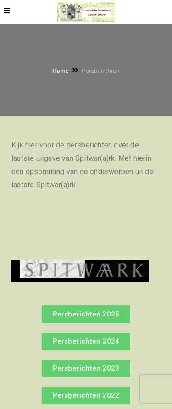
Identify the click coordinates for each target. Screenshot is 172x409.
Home (60, 70)
